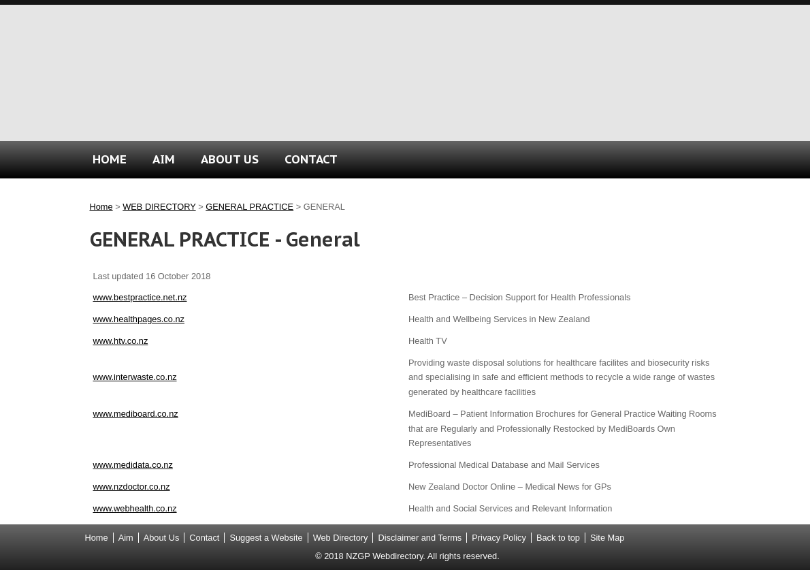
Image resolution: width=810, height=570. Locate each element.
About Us (162, 538)
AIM (163, 159)
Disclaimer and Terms (419, 538)
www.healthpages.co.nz (138, 319)
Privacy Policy (499, 538)
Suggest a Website (265, 538)
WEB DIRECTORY (159, 207)
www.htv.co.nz (120, 341)
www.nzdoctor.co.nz (131, 486)
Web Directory (340, 538)
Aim (125, 538)
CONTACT (311, 159)
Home (101, 207)
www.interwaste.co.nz (135, 377)
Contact (204, 538)
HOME (110, 159)
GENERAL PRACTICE (249, 207)
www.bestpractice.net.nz (140, 297)
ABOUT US (230, 159)
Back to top (558, 538)
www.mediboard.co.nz (135, 414)
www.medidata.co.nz (133, 465)
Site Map (607, 538)
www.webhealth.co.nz (135, 508)
